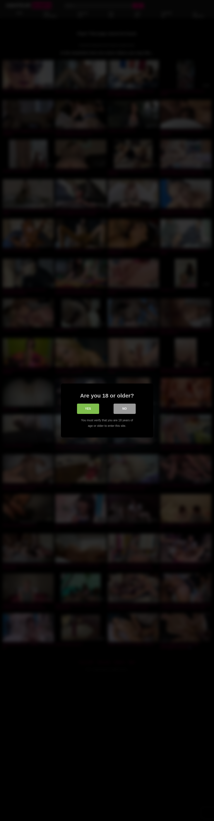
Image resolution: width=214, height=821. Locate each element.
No (124, 408)
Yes (88, 408)
